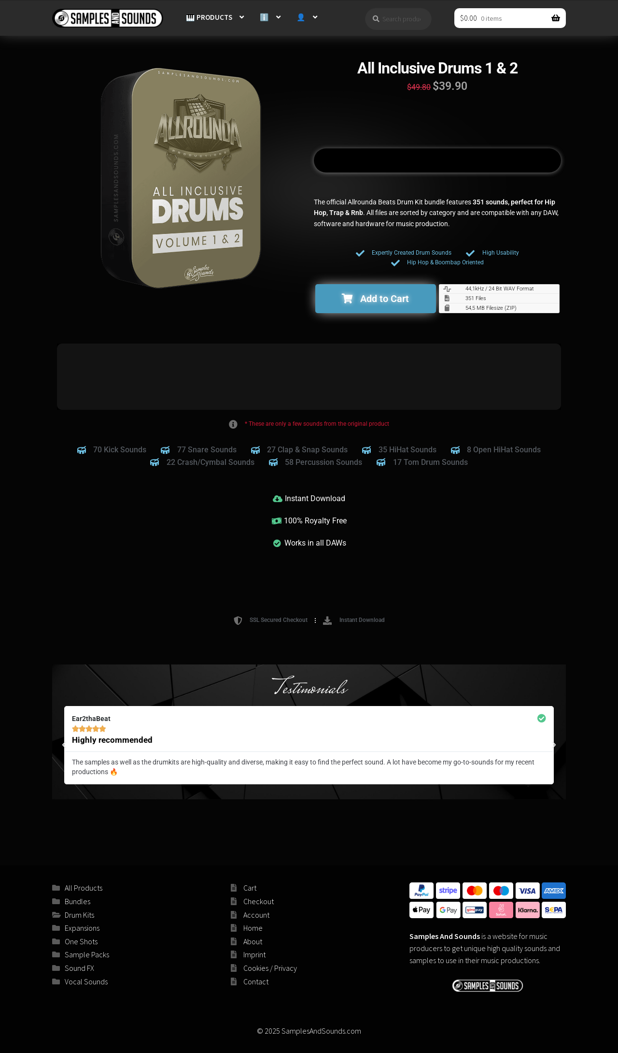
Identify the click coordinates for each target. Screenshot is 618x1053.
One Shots (81, 941)
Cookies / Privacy (270, 968)
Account (256, 915)
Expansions (82, 928)
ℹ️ (264, 17)
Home (253, 928)
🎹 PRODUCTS (209, 17)
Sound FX (79, 968)
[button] (375, 298)
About (252, 941)
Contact (255, 981)
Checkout (258, 901)
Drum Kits (79, 915)
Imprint (254, 954)
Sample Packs (87, 954)
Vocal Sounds (86, 981)
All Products (83, 888)
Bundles (77, 901)
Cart (249, 888)
